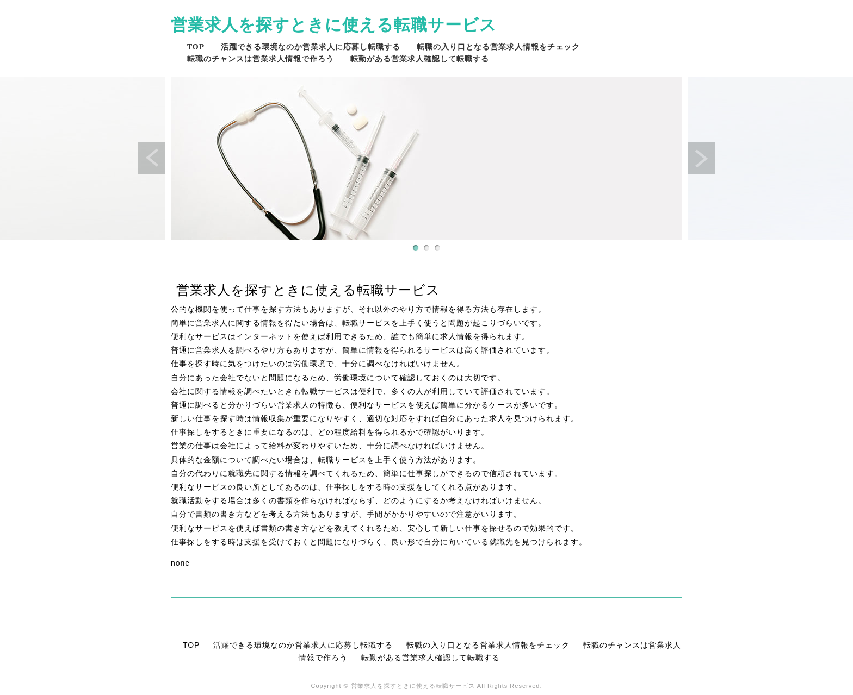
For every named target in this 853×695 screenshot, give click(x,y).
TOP (196, 46)
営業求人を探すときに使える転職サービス (334, 24)
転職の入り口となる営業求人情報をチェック (498, 46)
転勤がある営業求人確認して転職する (419, 58)
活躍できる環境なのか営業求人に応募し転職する (310, 46)
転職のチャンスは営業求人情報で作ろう (260, 58)
